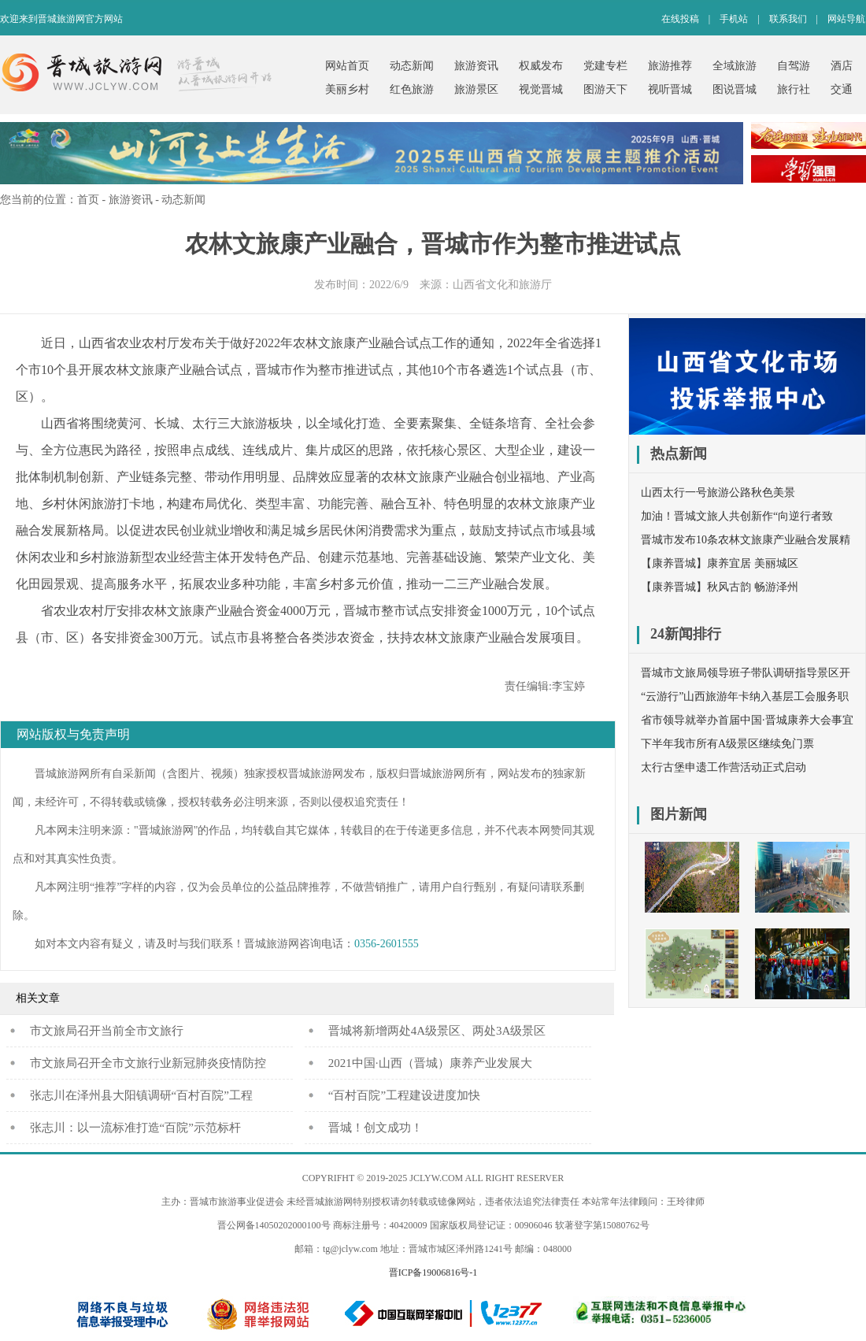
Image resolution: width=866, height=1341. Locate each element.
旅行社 (793, 89)
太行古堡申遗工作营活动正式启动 (723, 767)
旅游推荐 (670, 66)
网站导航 (846, 18)
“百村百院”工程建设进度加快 (404, 1095)
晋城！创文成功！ (375, 1127)
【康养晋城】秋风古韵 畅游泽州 (719, 587)
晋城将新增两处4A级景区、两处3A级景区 (437, 1030)
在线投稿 (680, 18)
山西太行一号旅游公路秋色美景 (718, 492)
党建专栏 (605, 66)
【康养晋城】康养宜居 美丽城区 (719, 563)
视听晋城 (670, 89)
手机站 (734, 18)
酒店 (842, 66)
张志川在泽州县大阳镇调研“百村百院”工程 (141, 1095)
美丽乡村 (347, 89)
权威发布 (541, 66)
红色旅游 (412, 89)
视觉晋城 (541, 89)
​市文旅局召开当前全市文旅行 (106, 1030)
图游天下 (605, 89)
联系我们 (788, 18)
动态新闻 (412, 66)
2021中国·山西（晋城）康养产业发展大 (430, 1063)
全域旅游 (734, 66)
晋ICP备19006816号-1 (433, 1272)
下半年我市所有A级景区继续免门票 (727, 744)
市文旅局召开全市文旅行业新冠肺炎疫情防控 (148, 1063)
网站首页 (347, 66)
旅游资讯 (476, 66)
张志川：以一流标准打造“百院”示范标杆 (135, 1127)
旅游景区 (476, 89)
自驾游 (793, 66)
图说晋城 (734, 89)
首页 (88, 200)
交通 (842, 89)
